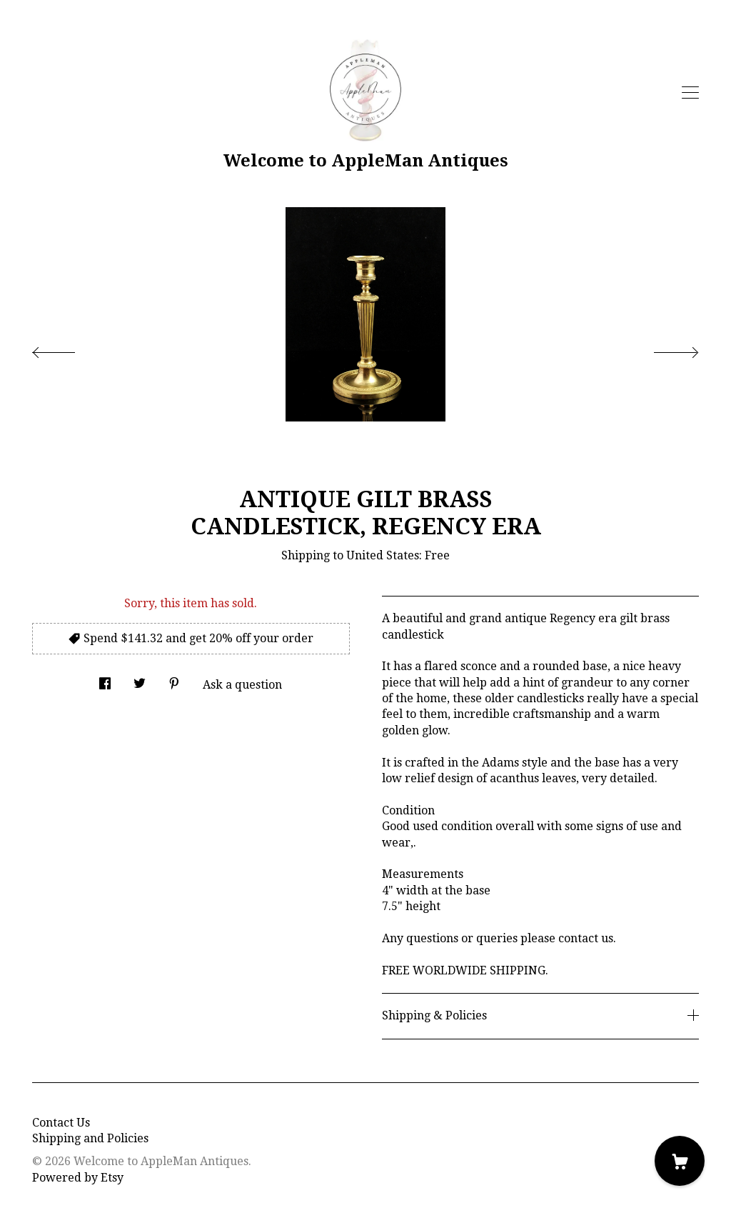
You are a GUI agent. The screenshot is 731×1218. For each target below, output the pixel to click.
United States (382, 555)
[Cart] (680, 1161)
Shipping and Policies (90, 1138)
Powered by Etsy (77, 1177)
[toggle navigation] (690, 93)
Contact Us (61, 1122)
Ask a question (242, 685)
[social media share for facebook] (105, 680)
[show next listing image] (663, 348)
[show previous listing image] (68, 348)
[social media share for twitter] (139, 680)
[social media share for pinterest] (174, 680)
